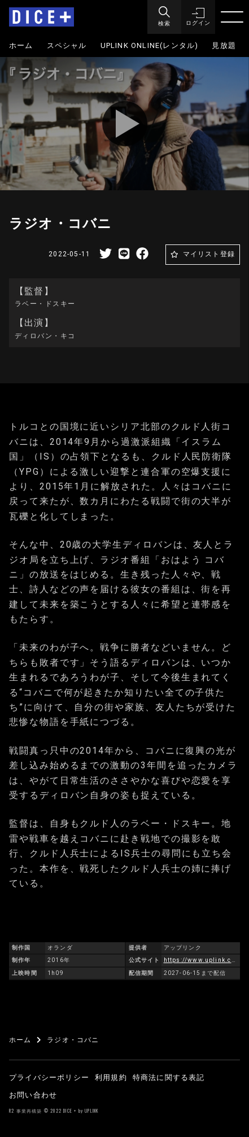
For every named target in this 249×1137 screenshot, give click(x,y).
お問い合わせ (33, 1095)
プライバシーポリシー (49, 1077)
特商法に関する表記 (169, 1077)
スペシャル (67, 45)
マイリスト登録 (209, 254)
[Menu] (164, 17)
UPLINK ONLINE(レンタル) (150, 45)
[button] (198, 17)
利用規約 (111, 1077)
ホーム (21, 45)
